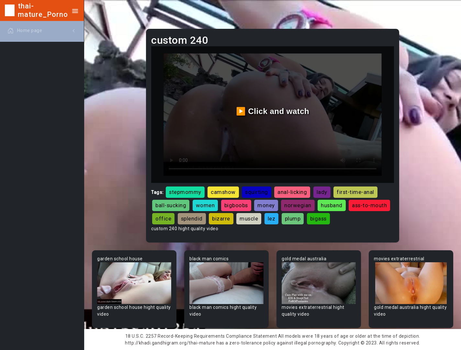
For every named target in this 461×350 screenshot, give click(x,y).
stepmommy (185, 192)
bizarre (221, 218)
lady (322, 192)
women (205, 205)
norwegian (297, 205)
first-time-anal (355, 192)
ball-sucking (170, 205)
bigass (318, 218)
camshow (223, 192)
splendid (192, 218)
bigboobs (236, 205)
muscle (249, 218)
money (266, 205)
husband (332, 205)
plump (293, 218)
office (163, 218)
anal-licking (292, 192)
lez (271, 218)
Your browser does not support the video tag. (134, 283)
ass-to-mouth (369, 205)
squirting (256, 192)
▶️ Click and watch (272, 111)
